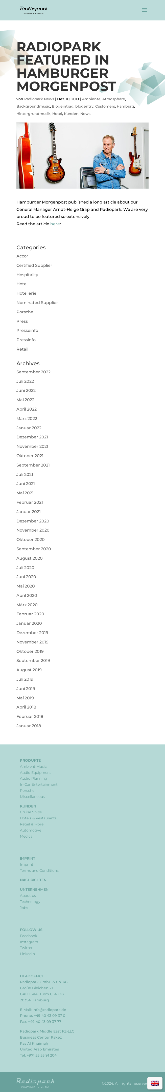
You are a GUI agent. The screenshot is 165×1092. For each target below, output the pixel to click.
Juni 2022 (26, 390)
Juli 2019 (24, 679)
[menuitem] (155, 1083)
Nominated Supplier (37, 302)
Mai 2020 (25, 586)
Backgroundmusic (33, 106)
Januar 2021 (28, 511)
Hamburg (125, 106)
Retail (22, 349)
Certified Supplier (34, 265)
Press (22, 321)
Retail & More (31, 824)
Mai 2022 (25, 399)
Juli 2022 (25, 381)
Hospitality (27, 274)
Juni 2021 (25, 483)
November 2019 (32, 642)
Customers (105, 106)
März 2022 (26, 418)
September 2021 (33, 465)
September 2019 (33, 660)
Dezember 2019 (32, 632)
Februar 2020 (30, 614)
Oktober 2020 (30, 539)
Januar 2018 (28, 725)
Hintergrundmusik (33, 113)
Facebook (28, 936)
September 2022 (33, 372)
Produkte (30, 760)
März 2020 (27, 604)
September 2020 (33, 549)
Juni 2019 (25, 688)
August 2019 (29, 670)
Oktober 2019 (30, 651)
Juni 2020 (26, 576)
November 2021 (32, 446)
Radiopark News (39, 99)
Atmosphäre (113, 99)
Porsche (24, 312)
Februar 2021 (29, 502)
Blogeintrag (63, 106)
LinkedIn (27, 954)
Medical (27, 836)
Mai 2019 (25, 698)
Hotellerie (26, 293)
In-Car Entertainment (39, 784)
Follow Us (31, 929)
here (55, 223)
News (85, 113)
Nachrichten (33, 880)
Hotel (57, 113)
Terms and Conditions (39, 870)
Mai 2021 (25, 493)
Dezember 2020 (32, 521)
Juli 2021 (24, 474)
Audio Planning (33, 778)
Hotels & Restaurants (38, 818)
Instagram (29, 942)
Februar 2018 (29, 716)
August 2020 (29, 558)
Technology (30, 901)
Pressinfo (26, 339)
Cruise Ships (31, 812)
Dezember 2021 (32, 437)
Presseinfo (27, 330)
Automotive (30, 830)
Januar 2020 (29, 623)
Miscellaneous (32, 796)
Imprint (27, 858)
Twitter (26, 947)
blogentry (84, 106)
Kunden (71, 113)
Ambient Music (33, 766)
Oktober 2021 (29, 455)
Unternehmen (34, 889)
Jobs (24, 907)
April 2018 (26, 707)
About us (28, 895)
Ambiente (91, 99)
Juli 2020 (25, 567)
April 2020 (26, 595)
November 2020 (33, 530)
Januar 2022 (28, 428)
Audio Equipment (35, 772)
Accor (22, 256)
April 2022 (26, 409)
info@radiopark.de (49, 1009)
